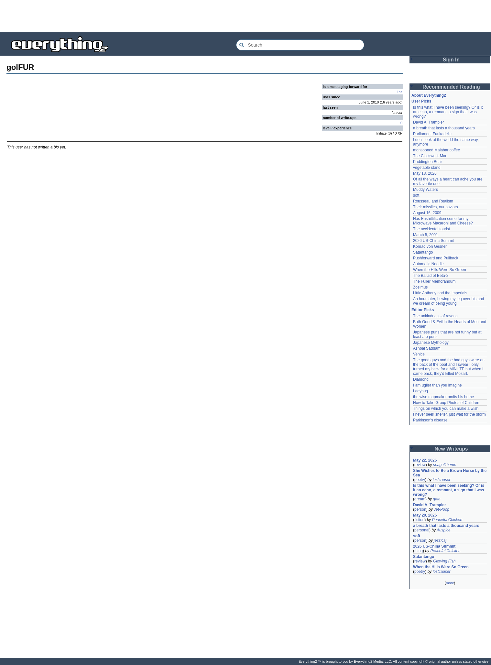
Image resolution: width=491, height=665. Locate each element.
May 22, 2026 (425, 460)
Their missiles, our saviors (435, 207)
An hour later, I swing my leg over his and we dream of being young (448, 301)
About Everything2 (428, 95)
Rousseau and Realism (433, 201)
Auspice (444, 530)
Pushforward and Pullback (435, 258)
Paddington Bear (427, 161)
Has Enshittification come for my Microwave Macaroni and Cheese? (443, 220)
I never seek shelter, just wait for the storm (449, 414)
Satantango (423, 252)
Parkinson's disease (430, 420)
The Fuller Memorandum (434, 281)
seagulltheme (444, 465)
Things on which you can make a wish (445, 408)
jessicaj (440, 540)
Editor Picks (422, 310)
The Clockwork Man (430, 156)
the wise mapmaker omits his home (443, 397)
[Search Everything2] (300, 44)
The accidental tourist (431, 229)
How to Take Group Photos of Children (446, 402)
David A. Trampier (428, 122)
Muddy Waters (425, 189)
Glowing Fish (444, 561)
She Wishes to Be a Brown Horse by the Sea (449, 472)
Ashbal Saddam (427, 348)
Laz (399, 92)
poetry (419, 479)
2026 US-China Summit (433, 240)
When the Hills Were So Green (439, 269)
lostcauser (442, 479)
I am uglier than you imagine (437, 385)
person (420, 509)
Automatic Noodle (428, 264)
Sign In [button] (451, 59)
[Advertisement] (245, 16)
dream (419, 499)
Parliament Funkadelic (432, 134)
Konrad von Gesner (430, 246)
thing (418, 551)
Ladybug (420, 391)
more (450, 583)
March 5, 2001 (425, 235)
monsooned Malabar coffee (436, 150)
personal (421, 530)
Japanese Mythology (431, 342)
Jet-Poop (441, 509)
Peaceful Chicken (447, 520)
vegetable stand (427, 167)
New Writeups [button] (451, 449)
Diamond (421, 379)
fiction (419, 520)
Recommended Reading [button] (451, 87)
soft (416, 195)
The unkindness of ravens (435, 316)
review (420, 465)
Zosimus (420, 287)
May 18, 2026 (425, 173)
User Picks (421, 101)
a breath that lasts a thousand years (444, 128)
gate (436, 499)
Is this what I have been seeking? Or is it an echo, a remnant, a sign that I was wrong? (448, 112)
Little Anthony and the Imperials (440, 293)
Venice (419, 354)
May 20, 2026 (425, 515)
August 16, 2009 (427, 213)
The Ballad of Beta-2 (430, 275)
